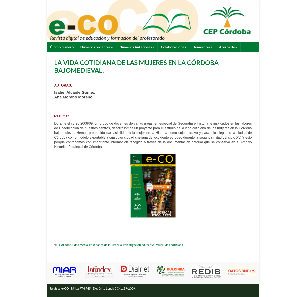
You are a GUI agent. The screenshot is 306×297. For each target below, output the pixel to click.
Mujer (159, 245)
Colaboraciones (173, 47)
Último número (62, 47)
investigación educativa (138, 245)
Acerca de (228, 47)
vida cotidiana (174, 245)
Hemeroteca (202, 47)
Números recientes (96, 47)
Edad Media (80, 245)
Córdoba (65, 245)
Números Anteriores (136, 47)
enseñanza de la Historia (105, 245)
